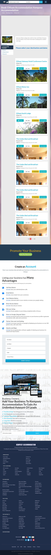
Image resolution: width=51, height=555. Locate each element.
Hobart (36, 508)
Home (3, 12)
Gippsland (5, 493)
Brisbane (37, 502)
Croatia (4, 471)
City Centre (37, 524)
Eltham (4, 50)
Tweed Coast (21, 493)
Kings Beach (37, 523)
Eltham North (5, 52)
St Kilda (4, 523)
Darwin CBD (37, 519)
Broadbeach (21, 519)
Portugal (28, 473)
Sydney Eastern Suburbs (8, 518)
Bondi (36, 521)
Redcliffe (21, 507)
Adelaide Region (38, 493)
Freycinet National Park (40, 528)
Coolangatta (21, 524)
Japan (4, 474)
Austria (40, 473)
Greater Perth (22, 489)
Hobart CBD (21, 521)
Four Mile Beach (6, 528)
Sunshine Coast (38, 486)
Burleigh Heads (22, 526)
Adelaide (4, 503)
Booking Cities (9, 12)
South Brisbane (6, 524)
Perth (4, 502)
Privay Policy (28, 463)
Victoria (36, 481)
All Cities (4, 500)
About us (28, 458)
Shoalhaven (37, 491)
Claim (28, 68)
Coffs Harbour (22, 510)
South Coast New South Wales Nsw (25, 487)
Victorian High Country (23, 491)
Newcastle (5, 505)
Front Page (28, 460)
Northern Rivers (38, 484)
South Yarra (37, 526)
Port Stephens (38, 489)
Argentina (41, 474)
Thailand (28, 474)
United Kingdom (18, 471)
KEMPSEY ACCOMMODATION (26, 444)
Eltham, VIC (16, 12)
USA (21, 546)
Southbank (21, 518)
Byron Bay (5, 507)
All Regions (5, 481)
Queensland (5, 483)
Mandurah (5, 508)
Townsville (37, 507)
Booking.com (4, 44)
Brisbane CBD (5, 521)
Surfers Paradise (38, 516)
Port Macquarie (22, 508)
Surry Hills (21, 528)
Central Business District (40, 518)
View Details (43, 68)
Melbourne (37, 500)
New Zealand (41, 468)
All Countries (5, 468)
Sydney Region (38, 483)
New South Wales (22, 481)
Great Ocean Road (23, 494)
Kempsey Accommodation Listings (25, 553)
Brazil (28, 471)
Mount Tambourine (6, 510)
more (33, 239)
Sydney (20, 500)
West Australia (22, 484)
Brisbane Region (6, 489)
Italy (4, 469)
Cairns (20, 505)
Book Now (35, 68)
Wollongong (37, 505)
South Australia (6, 486)
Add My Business (25, 254)
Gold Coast (21, 502)
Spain (28, 469)
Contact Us (28, 456)
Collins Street (22, 523)
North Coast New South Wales (9, 484)
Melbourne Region (22, 483)
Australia (17, 468)
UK (18, 546)
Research (4, 54)
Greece (4, 473)
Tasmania (37, 488)
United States (30, 468)
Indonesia (17, 474)
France (16, 469)
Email (20, 68)
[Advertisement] (25, 25)
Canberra (21, 503)
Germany (41, 469)
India (40, 471)
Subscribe (28, 461)
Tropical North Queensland (8, 491)
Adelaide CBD (5, 519)
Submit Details (25, 360)
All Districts (5, 516)
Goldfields (5, 494)
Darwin (36, 503)
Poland (16, 473)
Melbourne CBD (22, 516)
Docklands (5, 526)
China (34, 546)
